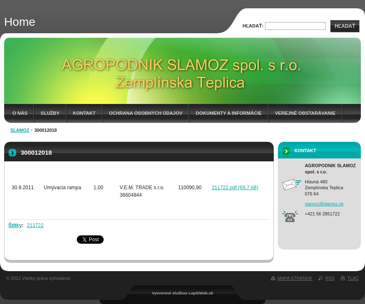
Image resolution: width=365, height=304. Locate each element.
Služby (50, 113)
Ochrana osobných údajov (145, 113)
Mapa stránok (294, 278)
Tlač (353, 278)
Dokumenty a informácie (229, 113)
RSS (329, 278)
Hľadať (345, 26)
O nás (19, 113)
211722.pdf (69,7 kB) (235, 187)
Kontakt (84, 113)
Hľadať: (253, 25)
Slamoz (19, 130)
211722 (35, 225)
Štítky (15, 225)
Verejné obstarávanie (305, 113)
